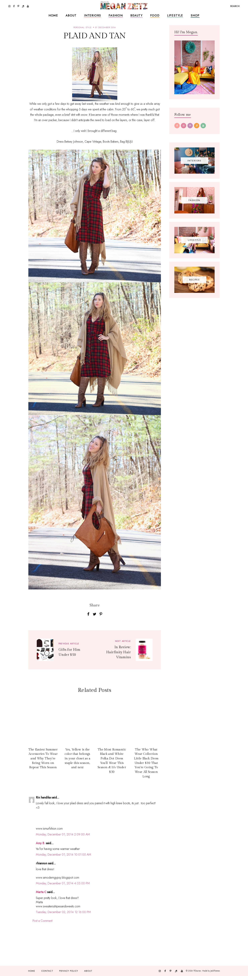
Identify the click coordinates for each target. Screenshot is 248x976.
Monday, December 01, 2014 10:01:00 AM (63, 854)
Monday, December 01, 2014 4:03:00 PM (63, 883)
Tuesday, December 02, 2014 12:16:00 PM (63, 912)
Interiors (92, 15)
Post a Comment (42, 921)
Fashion (116, 15)
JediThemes (215, 970)
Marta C (41, 892)
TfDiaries (197, 970)
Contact (47, 970)
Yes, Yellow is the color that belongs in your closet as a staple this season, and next (77, 758)
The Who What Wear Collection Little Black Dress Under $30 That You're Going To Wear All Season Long (146, 763)
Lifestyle (175, 15)
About (71, 15)
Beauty (136, 15)
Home (53, 15)
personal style (82, 27)
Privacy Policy (68, 970)
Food (155, 15)
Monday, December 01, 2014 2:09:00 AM (63, 834)
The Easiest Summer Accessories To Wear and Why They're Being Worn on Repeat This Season (43, 758)
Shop (195, 15)
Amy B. (40, 843)
